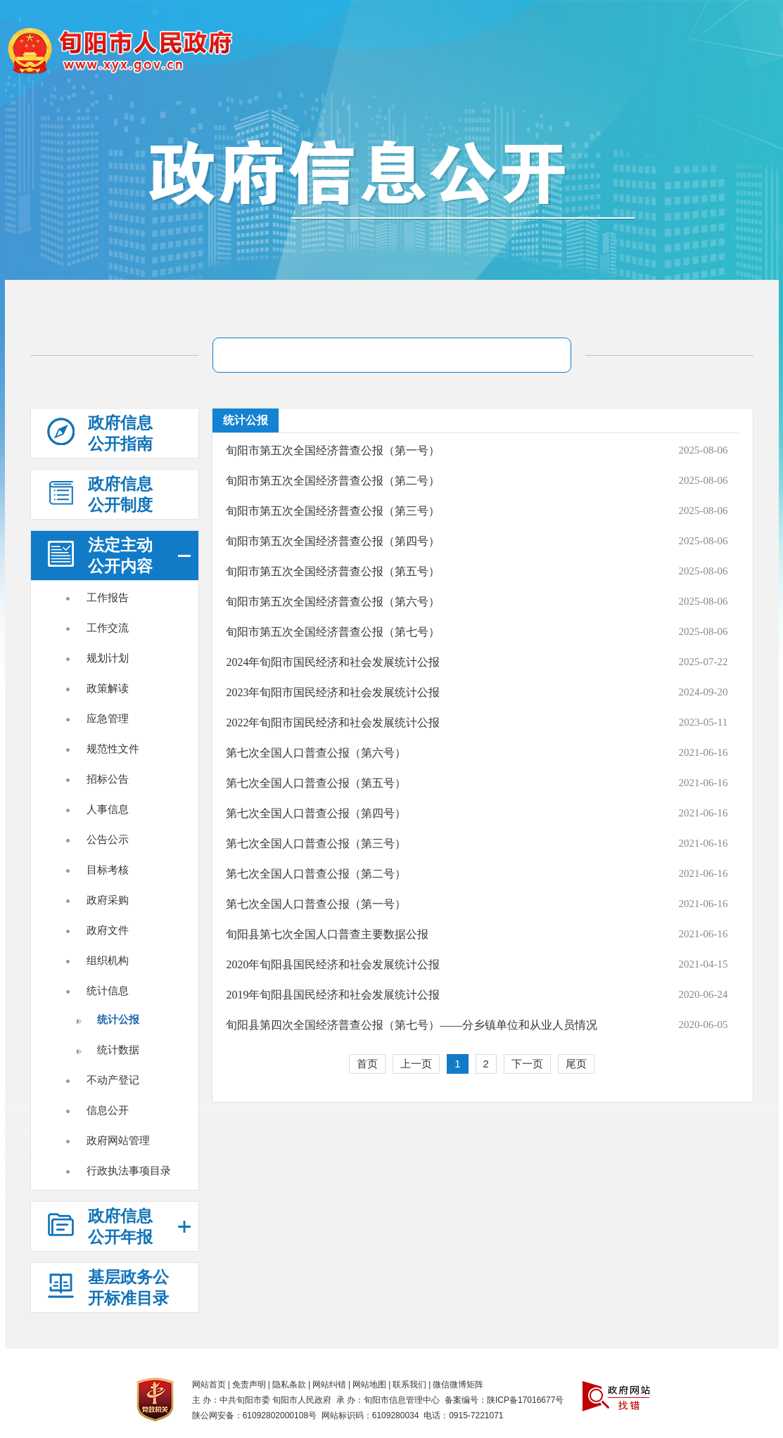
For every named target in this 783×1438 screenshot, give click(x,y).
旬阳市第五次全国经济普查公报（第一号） (333, 450)
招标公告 (108, 779)
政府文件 (108, 930)
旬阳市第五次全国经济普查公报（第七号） (333, 632)
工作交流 (108, 628)
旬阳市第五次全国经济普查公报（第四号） (333, 541)
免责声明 (249, 1384)
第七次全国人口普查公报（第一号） (316, 904)
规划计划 (108, 658)
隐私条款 (289, 1384)
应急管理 (108, 718)
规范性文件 (113, 749)
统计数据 (118, 1049)
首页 (367, 1064)
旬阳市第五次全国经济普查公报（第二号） (333, 481)
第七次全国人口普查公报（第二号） (316, 874)
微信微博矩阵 (458, 1384)
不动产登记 (113, 1080)
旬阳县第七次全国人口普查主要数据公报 (327, 934)
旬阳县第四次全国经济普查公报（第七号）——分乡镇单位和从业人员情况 (411, 1025)
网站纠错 (329, 1384)
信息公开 (108, 1110)
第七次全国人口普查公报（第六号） (316, 753)
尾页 (576, 1064)
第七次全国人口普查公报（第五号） (316, 783)
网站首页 (209, 1384)
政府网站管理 (118, 1140)
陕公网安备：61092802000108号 (254, 1415)
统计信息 (108, 990)
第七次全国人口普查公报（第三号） (316, 843)
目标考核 (108, 869)
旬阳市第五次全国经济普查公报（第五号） (333, 571)
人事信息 (108, 809)
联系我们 (409, 1384)
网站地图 (369, 1384)
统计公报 (118, 1019)
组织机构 (108, 960)
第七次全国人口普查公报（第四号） (316, 813)
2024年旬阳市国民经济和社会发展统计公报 (333, 662)
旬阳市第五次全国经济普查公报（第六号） (333, 602)
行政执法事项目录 (129, 1170)
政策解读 (108, 688)
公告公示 (108, 839)
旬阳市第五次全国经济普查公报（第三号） (333, 511)
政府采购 (108, 900)
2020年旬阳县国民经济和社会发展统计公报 (333, 964)
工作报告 (108, 597)
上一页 (416, 1064)
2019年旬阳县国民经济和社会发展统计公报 (333, 995)
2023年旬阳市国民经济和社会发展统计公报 (333, 692)
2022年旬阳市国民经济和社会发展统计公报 (333, 722)
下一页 (527, 1064)
